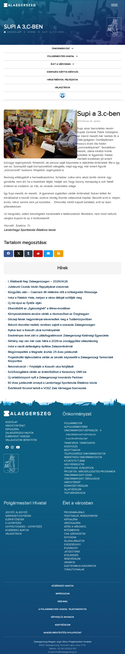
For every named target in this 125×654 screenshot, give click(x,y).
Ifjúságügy (71, 529)
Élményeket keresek (17, 417)
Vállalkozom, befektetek (21, 421)
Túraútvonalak (74, 550)
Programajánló (74, 493)
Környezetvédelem (76, 467)
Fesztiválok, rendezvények (81, 497)
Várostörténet (15, 407)
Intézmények (72, 511)
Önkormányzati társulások (82, 460)
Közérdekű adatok (17, 511)
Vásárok (69, 543)
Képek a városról (75, 507)
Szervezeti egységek (18, 497)
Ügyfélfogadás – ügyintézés (23, 507)
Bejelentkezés (62, 642)
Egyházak (70, 518)
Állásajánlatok (74, 522)
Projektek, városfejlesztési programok (90, 452)
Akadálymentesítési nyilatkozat (62, 614)
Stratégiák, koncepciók (79, 449)
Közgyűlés (71, 427)
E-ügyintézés (13, 504)
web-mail (62, 582)
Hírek (32, 32)
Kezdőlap (12, 32)
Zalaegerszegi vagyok (19, 414)
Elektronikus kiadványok (80, 547)
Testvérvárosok (75, 474)
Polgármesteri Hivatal (60, 56)
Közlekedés (71, 536)
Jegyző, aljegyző (16, 493)
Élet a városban (61, 64)
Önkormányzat (61, 48)
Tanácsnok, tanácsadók (79, 424)
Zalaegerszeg (24, 5)
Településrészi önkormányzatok (85, 435)
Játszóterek (72, 532)
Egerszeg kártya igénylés (62, 72)
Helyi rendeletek (74, 445)
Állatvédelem (72, 470)
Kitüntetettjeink (74, 442)
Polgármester (73, 404)
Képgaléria (12, 410)
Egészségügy (72, 525)
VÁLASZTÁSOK (62, 87)
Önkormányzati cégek (78, 456)
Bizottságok (72, 431)
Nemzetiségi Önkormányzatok (83, 438)
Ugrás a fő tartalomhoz (113, 1)
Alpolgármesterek (76, 408)
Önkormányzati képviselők (81, 411)
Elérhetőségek (14, 500)
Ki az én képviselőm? (77, 420)
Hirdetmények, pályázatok (62, 80)
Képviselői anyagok (62, 598)
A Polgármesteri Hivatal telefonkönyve (62, 590)
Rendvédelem (72, 540)
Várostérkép (72, 463)
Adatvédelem (62, 606)
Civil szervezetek (75, 515)
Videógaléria (72, 504)
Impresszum (62, 575)
